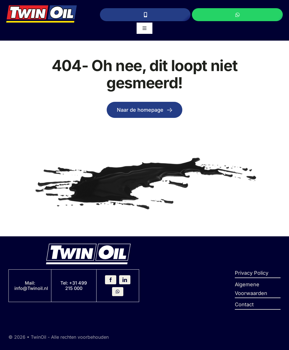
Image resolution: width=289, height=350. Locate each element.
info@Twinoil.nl (31, 288)
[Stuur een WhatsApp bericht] (237, 14)
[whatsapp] (117, 291)
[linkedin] (124, 279)
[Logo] (41, 8)
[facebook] (110, 279)
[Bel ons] (145, 14)
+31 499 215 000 (76, 285)
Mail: (30, 283)
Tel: (64, 283)
